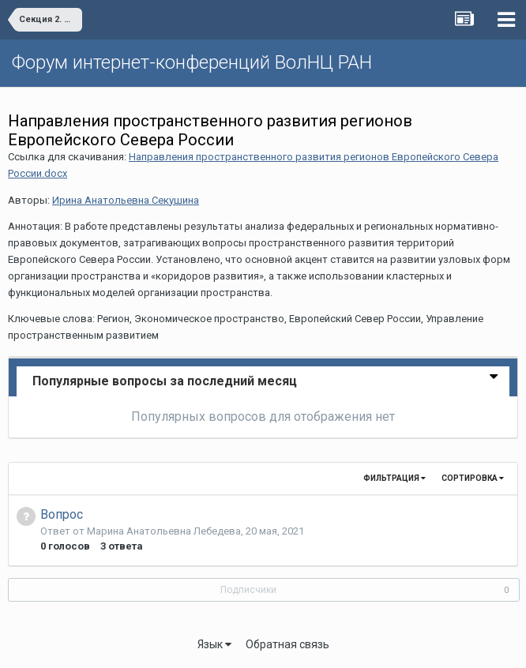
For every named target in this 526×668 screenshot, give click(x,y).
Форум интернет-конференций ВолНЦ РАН (192, 62)
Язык (214, 644)
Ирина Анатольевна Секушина (125, 200)
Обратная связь (287, 644)
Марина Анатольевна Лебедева (164, 531)
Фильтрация (394, 478)
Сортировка (472, 478)
